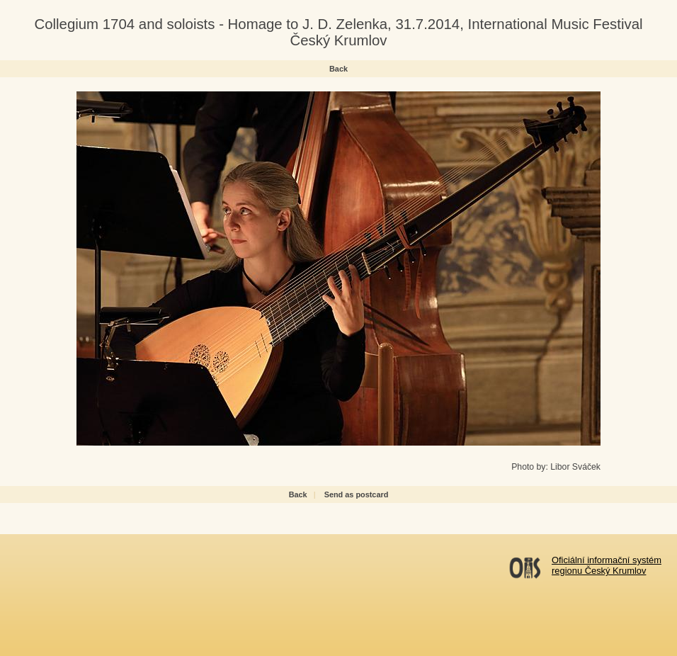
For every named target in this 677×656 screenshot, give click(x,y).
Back (338, 68)
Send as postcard (356, 494)
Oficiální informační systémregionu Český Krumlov (606, 565)
